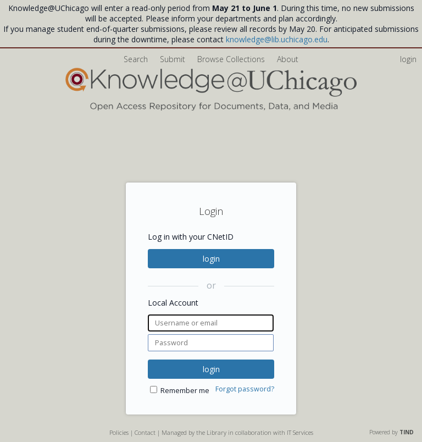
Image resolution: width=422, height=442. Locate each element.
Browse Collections (232, 59)
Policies (119, 432)
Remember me (184, 390)
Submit (173, 59)
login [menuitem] (408, 59)
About (287, 59)
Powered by (391, 432)
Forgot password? (244, 389)
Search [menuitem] (136, 59)
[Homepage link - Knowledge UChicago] (211, 108)
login (211, 258)
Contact (145, 432)
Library (216, 432)
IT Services (300, 432)
